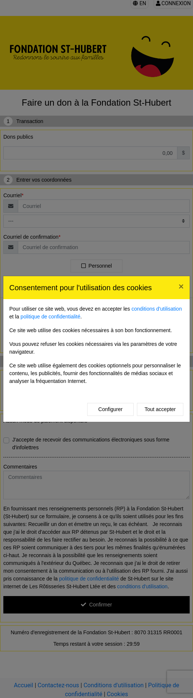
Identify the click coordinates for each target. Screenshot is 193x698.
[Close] (181, 286)
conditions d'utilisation (156, 309)
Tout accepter (160, 409)
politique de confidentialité (50, 317)
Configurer (110, 409)
